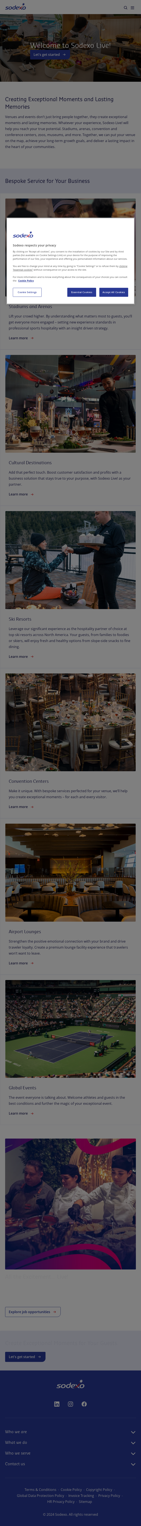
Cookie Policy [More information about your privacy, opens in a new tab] (26, 280)
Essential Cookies (81, 292)
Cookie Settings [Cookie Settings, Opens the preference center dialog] (27, 292)
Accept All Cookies (114, 292)
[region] (70, 261)
